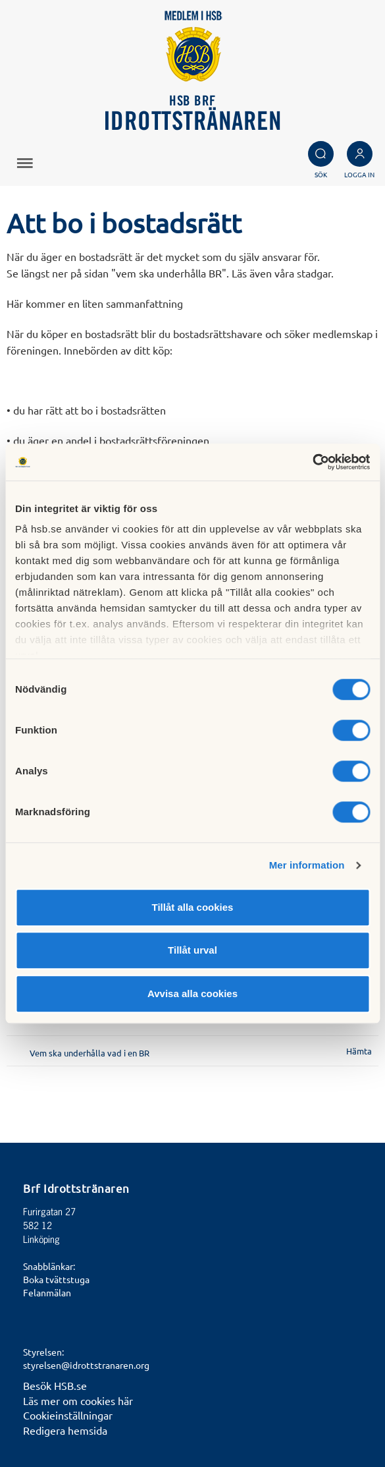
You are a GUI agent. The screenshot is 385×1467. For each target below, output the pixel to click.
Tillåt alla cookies (193, 907)
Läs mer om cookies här (78, 1400)
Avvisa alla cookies (192, 993)
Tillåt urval (192, 950)
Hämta (359, 1051)
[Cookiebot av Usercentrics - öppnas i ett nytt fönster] (312, 462)
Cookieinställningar (68, 1415)
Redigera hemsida (65, 1430)
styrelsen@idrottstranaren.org (86, 1365)
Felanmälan (47, 1292)
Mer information (307, 865)
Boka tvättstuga (56, 1279)
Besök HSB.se (55, 1385)
